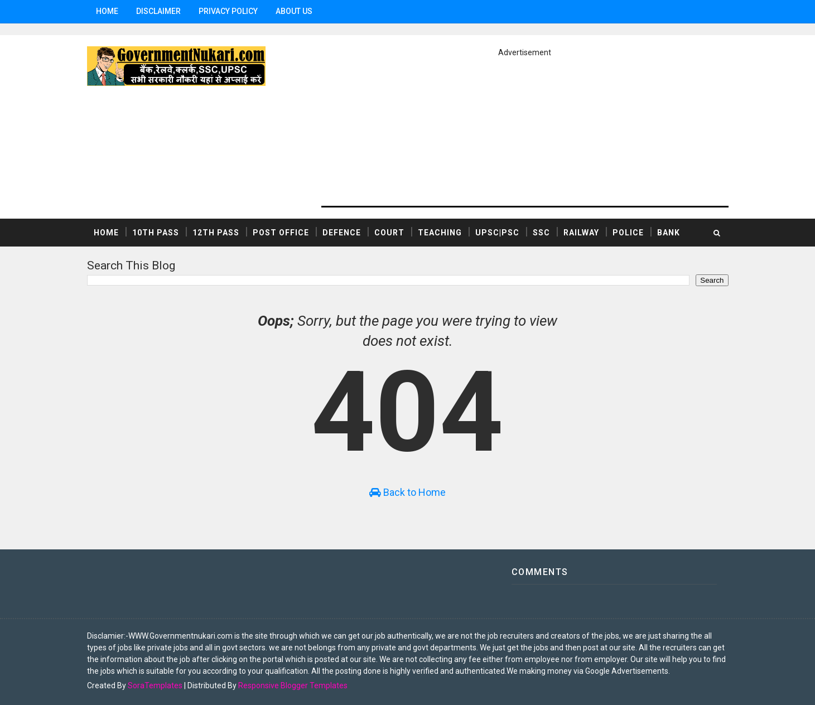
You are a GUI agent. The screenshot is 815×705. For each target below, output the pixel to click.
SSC (541, 232)
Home (107, 11)
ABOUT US (294, 11)
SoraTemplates (155, 685)
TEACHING (440, 232)
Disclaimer (158, 11)
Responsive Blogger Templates (293, 685)
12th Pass (215, 232)
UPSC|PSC (497, 232)
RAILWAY (581, 232)
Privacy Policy (228, 11)
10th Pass (155, 232)
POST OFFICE (281, 232)
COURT (389, 232)
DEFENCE (341, 232)
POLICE (628, 232)
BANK (668, 232)
